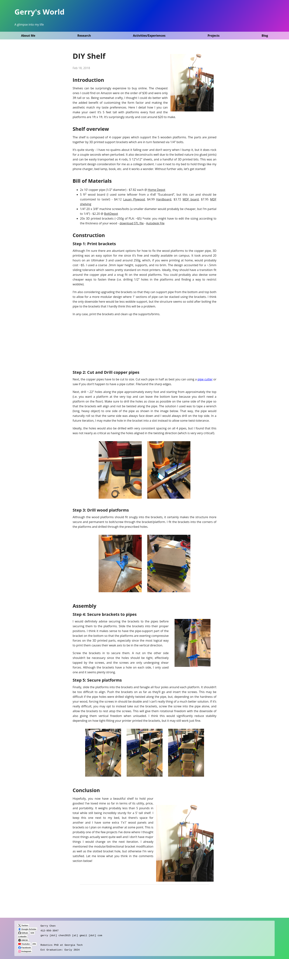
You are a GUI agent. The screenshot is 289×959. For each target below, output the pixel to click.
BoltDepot (111, 214)
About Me (28, 36)
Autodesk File (155, 223)
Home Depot (156, 190)
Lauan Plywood (134, 199)
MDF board (191, 199)
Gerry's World (39, 12)
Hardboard (163, 199)
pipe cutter (205, 379)
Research (84, 36)
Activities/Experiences (149, 36)
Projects (214, 36)
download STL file (132, 223)
